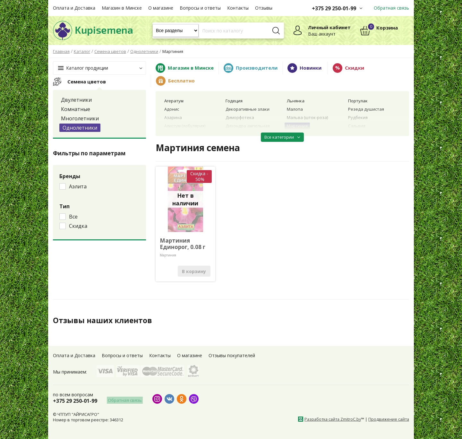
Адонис (171, 109)
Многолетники (80, 118)
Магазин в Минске (122, 8)
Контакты (238, 8)
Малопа (295, 109)
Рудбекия (358, 117)
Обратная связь (391, 8)
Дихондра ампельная (248, 126)
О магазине (160, 8)
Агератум (174, 101)
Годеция (234, 101)
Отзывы (263, 8)
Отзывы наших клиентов (104, 320)
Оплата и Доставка (74, 8)
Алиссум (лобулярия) (184, 126)
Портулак (358, 101)
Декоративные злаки (248, 109)
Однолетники (80, 127)
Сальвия (356, 126)
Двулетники (76, 99)
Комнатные (75, 109)
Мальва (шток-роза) (307, 117)
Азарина (173, 117)
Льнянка (295, 101)
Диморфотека (240, 117)
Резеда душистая (366, 109)
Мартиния (297, 126)
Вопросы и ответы (200, 8)
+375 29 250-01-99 (334, 8)
